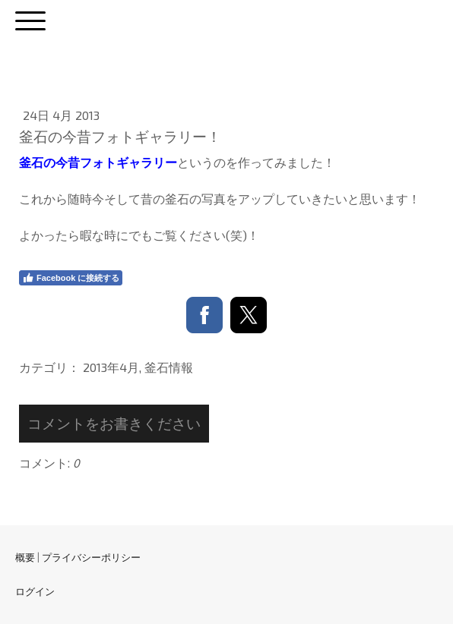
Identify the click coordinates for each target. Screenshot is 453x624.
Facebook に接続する (70, 278)
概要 (25, 557)
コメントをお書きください (114, 423)
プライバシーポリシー (91, 557)
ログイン (35, 591)
